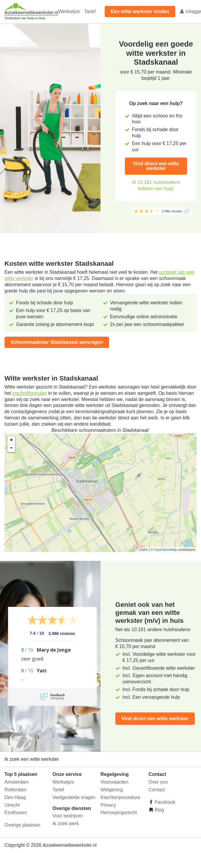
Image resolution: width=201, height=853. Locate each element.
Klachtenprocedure (120, 797)
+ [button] (11, 440)
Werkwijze (69, 11)
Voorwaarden (114, 781)
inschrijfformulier (29, 393)
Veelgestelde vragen (73, 797)
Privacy (108, 805)
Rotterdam (15, 789)
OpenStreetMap (165, 549)
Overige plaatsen (22, 824)
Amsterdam (16, 781)
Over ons (158, 781)
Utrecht (12, 805)
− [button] (11, 448)
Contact (157, 789)
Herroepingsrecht (118, 812)
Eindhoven (15, 812)
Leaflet (143, 549)
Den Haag (15, 797)
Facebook (164, 802)
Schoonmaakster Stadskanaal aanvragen (57, 342)
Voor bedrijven (67, 815)
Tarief (89, 11)
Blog (158, 809)
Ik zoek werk (65, 823)
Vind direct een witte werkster (156, 166)
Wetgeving (111, 789)
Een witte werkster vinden (140, 11)
